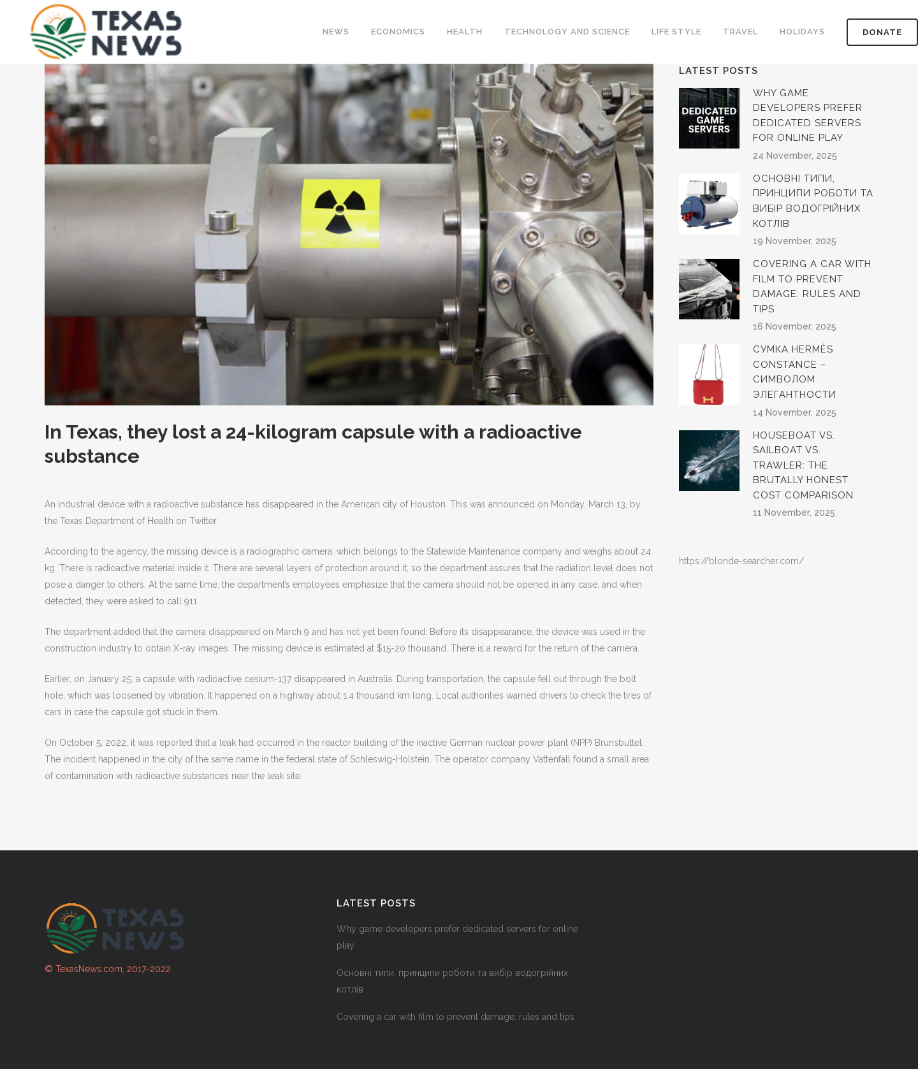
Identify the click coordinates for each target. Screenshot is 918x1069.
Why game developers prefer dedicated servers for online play (457, 937)
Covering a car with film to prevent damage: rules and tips (455, 1017)
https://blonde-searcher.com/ (741, 561)
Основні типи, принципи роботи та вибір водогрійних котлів (452, 981)
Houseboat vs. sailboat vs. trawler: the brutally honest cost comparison (803, 465)
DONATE (882, 32)
